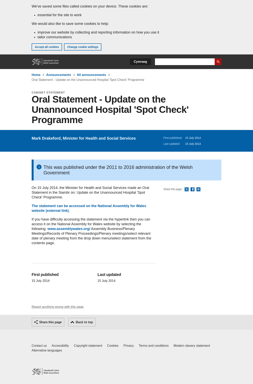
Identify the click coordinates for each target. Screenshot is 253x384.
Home (36, 75)
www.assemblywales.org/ (68, 229)
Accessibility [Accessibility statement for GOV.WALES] (60, 345)
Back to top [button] (84, 322)
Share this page (50, 322)
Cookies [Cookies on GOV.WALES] (113, 345)
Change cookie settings (82, 47)
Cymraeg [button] (140, 61)
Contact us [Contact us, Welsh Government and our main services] (39, 345)
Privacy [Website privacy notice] (129, 345)
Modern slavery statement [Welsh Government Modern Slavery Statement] (192, 345)
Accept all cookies (47, 47)
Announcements (58, 75)
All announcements (91, 75)
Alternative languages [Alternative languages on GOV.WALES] (47, 350)
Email (198, 189)
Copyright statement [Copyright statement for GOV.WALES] (88, 345)
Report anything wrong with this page (58, 306)
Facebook (192, 189)
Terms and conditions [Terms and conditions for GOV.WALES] (154, 345)
